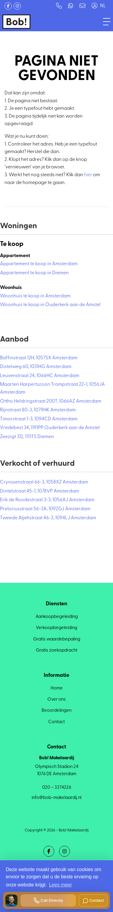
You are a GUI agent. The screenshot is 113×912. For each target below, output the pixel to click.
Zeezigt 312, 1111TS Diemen (27, 437)
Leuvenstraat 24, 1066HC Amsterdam (39, 375)
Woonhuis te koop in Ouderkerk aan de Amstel (50, 304)
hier (88, 175)
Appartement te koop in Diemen (34, 273)
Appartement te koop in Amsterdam (38, 264)
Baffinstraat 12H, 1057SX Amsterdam (38, 358)
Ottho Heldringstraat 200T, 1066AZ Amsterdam (50, 401)
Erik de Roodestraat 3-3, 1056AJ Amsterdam (47, 500)
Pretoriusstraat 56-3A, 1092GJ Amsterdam (45, 509)
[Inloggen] (94, 6)
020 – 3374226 (56, 787)
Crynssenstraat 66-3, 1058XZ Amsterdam (44, 482)
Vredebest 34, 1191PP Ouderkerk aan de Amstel (50, 427)
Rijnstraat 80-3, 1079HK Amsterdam (38, 410)
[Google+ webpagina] (17, 6)
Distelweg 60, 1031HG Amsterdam (35, 366)
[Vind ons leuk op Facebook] (8, 6)
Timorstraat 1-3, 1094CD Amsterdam (38, 419)
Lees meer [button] (60, 884)
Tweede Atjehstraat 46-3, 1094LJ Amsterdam (48, 518)
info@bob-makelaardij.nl (56, 798)
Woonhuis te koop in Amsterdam (35, 296)
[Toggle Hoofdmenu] (106, 21)
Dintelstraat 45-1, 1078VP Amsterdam (39, 491)
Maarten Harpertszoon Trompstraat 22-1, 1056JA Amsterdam (52, 388)
